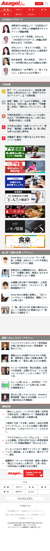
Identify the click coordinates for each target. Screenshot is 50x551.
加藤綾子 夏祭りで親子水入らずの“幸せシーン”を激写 (26, 138)
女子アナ (19, 14)
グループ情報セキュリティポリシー (29, 511)
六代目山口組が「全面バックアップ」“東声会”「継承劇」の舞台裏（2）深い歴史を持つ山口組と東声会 (27, 129)
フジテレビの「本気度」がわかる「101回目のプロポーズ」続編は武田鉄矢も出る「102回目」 (29, 40)
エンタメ (31, 14)
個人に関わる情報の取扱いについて (19, 515)
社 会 (31, 10)
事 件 (6, 14)
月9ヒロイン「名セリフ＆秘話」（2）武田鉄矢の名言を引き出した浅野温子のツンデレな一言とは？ (29, 50)
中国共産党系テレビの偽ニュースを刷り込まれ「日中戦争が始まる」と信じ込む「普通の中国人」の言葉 (26, 118)
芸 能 (6, 10)
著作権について (38, 515)
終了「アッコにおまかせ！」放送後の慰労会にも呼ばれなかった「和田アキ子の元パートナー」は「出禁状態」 (26, 93)
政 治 (43, 10)
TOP (39, 4)
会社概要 (11, 511)
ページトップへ (25, 498)
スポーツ (19, 10)
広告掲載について (25, 518)
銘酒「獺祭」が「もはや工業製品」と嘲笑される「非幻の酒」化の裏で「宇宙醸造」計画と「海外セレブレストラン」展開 (26, 105)
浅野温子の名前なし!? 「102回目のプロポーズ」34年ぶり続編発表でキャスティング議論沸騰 (29, 29)
